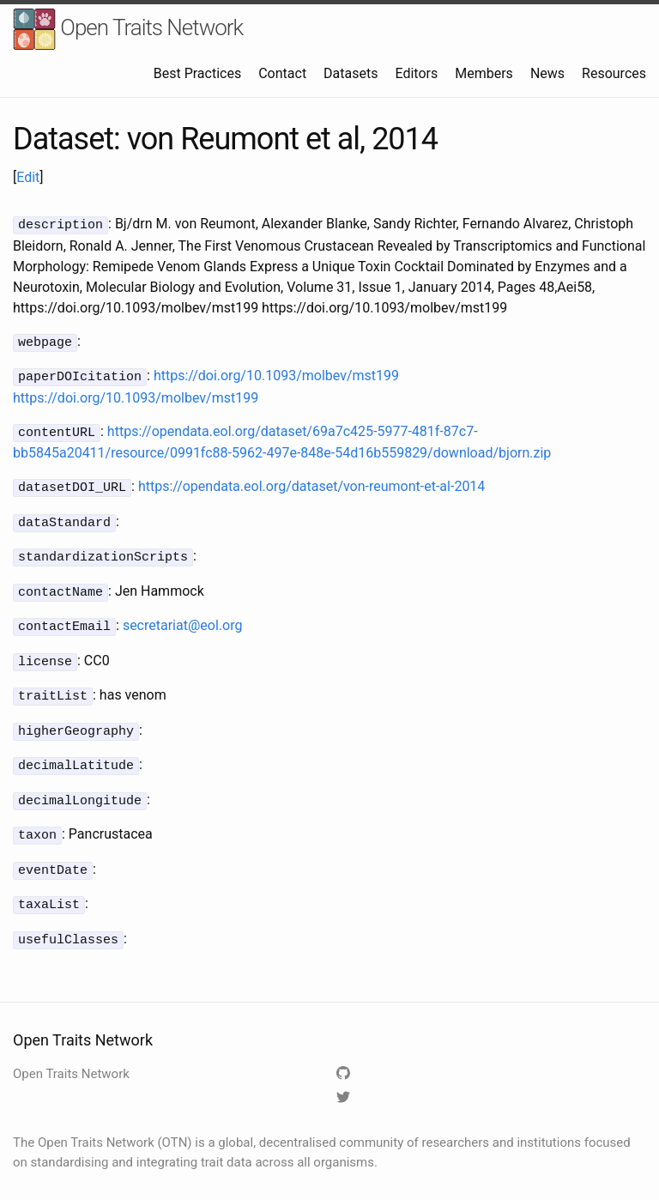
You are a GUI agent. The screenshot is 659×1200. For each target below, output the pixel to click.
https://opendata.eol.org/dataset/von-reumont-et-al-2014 (311, 481)
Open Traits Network (128, 30)
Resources (614, 73)
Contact (282, 73)
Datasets (350, 73)
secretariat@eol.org (183, 615)
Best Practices (197, 73)
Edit (27, 177)
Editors (416, 73)
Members (484, 73)
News (547, 73)
